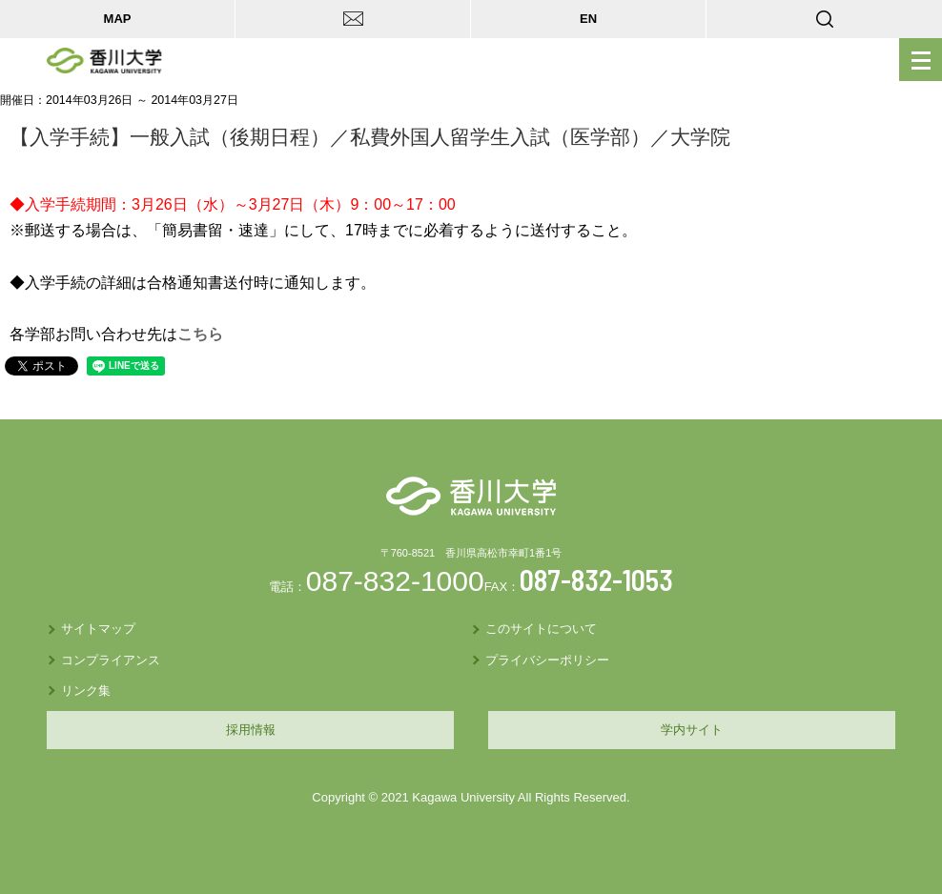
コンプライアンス (110, 660)
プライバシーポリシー (547, 660)
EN (588, 18)
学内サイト (692, 729)
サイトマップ (98, 628)
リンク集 (86, 690)
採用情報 (251, 729)
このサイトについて (541, 628)
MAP (118, 18)
